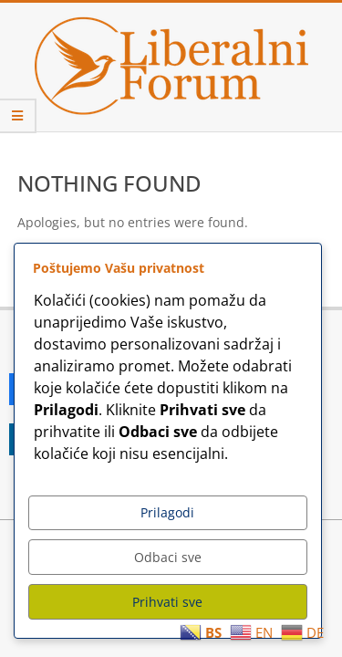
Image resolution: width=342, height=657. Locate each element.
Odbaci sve (168, 557)
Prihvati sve (167, 601)
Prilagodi (167, 512)
